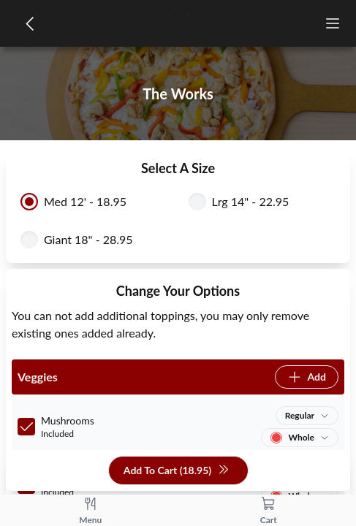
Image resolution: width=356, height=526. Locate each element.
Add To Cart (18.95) (177, 471)
